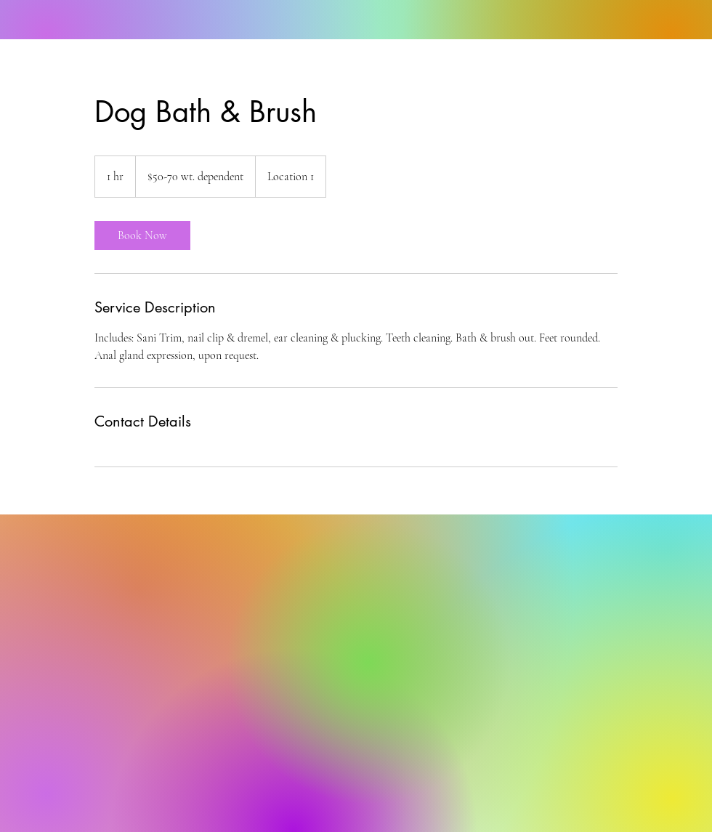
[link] (142, 235)
